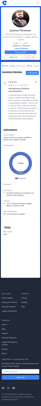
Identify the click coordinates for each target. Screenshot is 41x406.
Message (13, 57)
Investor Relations (9, 337)
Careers (5, 333)
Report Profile (30, 57)
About (4, 324)
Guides (24, 302)
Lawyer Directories (9, 311)
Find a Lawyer (7, 298)
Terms (4, 353)
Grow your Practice (9, 302)
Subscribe (20, 377)
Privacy (5, 349)
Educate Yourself (8, 306)
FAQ (23, 306)
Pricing (24, 298)
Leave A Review (21, 48)
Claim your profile (20, 52)
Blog (3, 329)
